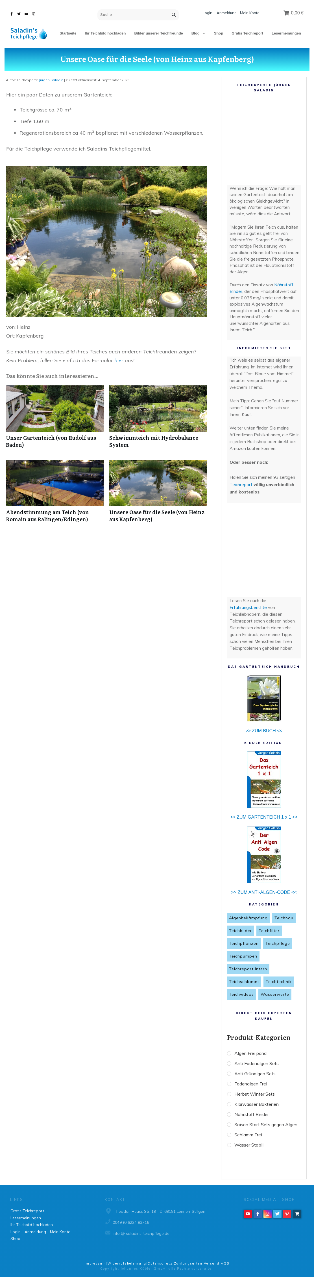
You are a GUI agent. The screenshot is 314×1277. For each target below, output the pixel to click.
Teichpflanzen (244, 943)
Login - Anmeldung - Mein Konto (231, 12)
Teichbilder (240, 930)
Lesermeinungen (25, 1217)
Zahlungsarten (188, 1263)
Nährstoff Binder (253, 1117)
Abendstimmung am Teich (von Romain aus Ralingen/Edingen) (55, 494)
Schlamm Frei (250, 1148)
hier (118, 360)
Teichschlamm (244, 981)
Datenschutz (160, 1263)
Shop (15, 1238)
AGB (225, 1263)
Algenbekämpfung (248, 917)
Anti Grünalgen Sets (258, 1075)
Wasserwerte (275, 994)
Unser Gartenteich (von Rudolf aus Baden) (55, 419)
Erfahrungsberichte (248, 607)
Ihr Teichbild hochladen (31, 1224)
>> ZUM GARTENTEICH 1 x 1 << (264, 817)
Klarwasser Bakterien (259, 1106)
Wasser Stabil (250, 1159)
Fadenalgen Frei (253, 1085)
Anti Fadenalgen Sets (259, 1064)
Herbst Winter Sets (256, 1096)
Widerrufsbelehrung (127, 1263)
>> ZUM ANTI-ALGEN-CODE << (263, 892)
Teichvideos (241, 994)
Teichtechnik (279, 981)
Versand (211, 1263)
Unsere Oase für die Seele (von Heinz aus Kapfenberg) (157, 58)
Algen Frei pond (253, 1053)
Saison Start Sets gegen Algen (262, 1132)
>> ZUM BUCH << (263, 730)
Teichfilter (269, 930)
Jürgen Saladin (51, 80)
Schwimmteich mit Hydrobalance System (158, 419)
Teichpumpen (243, 956)
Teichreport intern (248, 968)
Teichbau (283, 917)
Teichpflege (277, 943)
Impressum (95, 1263)
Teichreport (242, 484)
